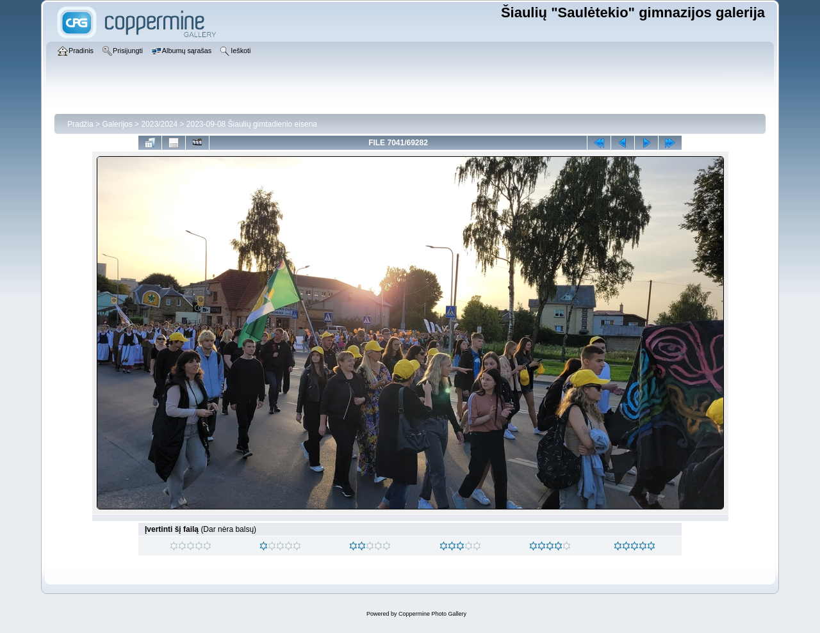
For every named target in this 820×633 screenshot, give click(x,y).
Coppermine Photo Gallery (432, 614)
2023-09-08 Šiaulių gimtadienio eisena (251, 124)
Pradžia (80, 124)
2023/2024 (159, 124)
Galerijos (117, 124)
